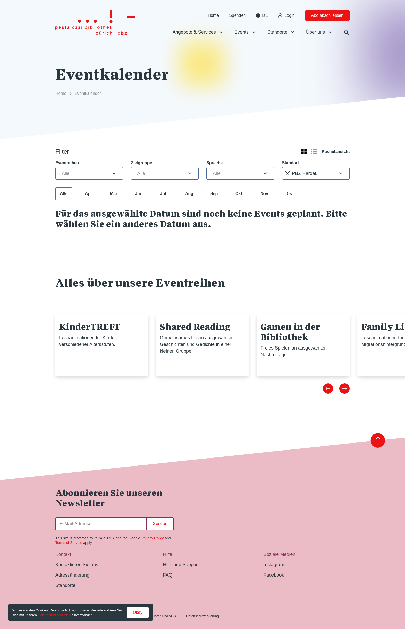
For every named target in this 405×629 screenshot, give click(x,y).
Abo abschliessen (327, 15)
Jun (138, 193)
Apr (88, 193)
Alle (63, 193)
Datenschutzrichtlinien (54, 615)
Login (286, 15)
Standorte (277, 32)
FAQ (167, 575)
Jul (163, 193)
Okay (137, 612)
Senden (160, 523)
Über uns (315, 32)
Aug (189, 193)
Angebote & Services (194, 32)
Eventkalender (88, 93)
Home (213, 15)
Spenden (237, 15)
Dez (289, 193)
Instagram (273, 564)
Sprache (214, 163)
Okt (238, 193)
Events (242, 32)
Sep (214, 193)
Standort (290, 163)
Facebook (273, 575)
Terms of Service (68, 543)
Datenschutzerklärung (202, 616)
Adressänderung (72, 575)
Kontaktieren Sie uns (76, 564)
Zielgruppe (141, 163)
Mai (113, 193)
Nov (264, 193)
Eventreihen (67, 163)
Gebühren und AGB (161, 616)
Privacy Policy (152, 538)
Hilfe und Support (181, 564)
